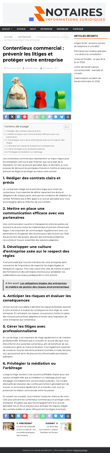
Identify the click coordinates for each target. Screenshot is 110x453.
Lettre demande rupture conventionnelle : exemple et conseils (88, 70)
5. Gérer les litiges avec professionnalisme (25, 149)
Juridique (78, 29)
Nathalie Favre (31, 68)
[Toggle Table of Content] (65, 127)
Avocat (6, 29)
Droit (33, 29)
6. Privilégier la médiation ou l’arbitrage (24, 152)
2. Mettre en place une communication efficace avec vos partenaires (32, 135)
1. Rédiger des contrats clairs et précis (23, 131)
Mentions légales (80, 450)
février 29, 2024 (14, 68)
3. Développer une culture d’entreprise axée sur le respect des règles (35, 141)
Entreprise (46, 29)
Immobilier (62, 29)
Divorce (21, 29)
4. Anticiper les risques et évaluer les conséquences (30, 146)
